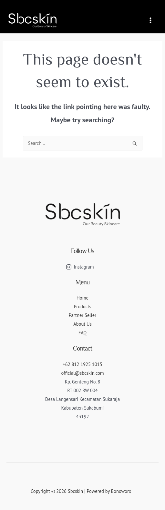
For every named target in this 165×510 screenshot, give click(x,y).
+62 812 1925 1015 (82, 364)
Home (82, 298)
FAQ (82, 333)
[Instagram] (80, 267)
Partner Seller (82, 315)
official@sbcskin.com (82, 373)
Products (82, 306)
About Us (82, 324)
